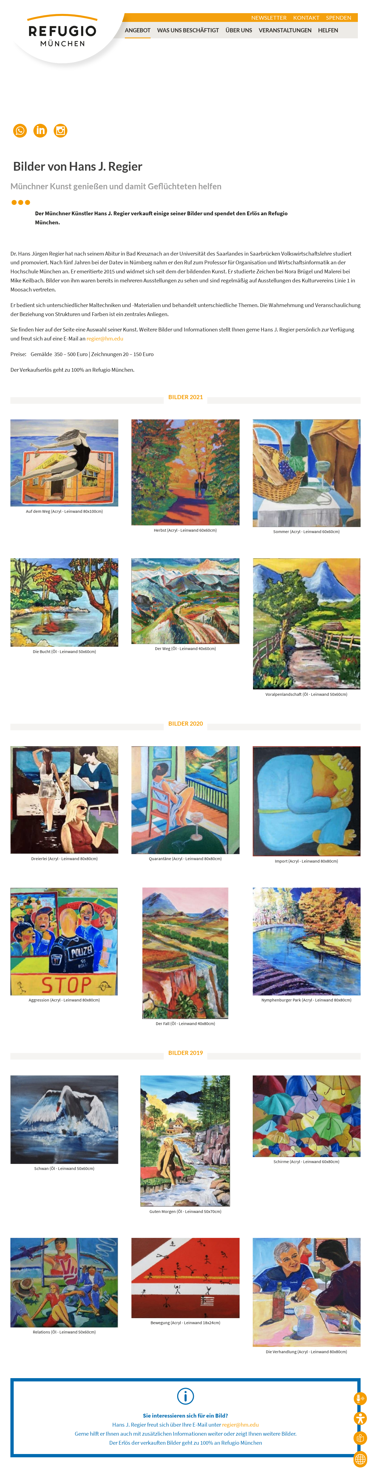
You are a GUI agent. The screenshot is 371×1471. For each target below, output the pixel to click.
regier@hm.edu (105, 338)
